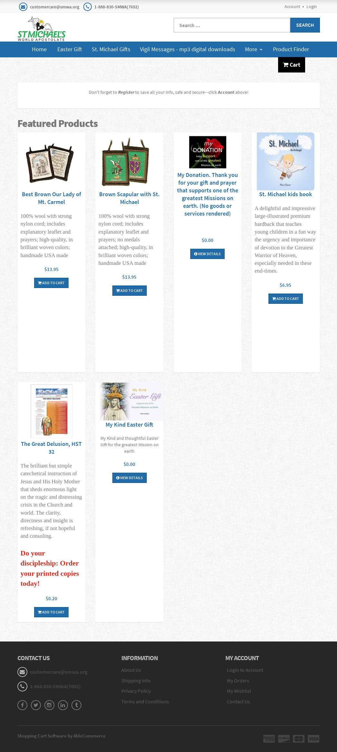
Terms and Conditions (145, 701)
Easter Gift (69, 49)
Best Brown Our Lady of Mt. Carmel (51, 198)
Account (292, 6)
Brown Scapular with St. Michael (129, 198)
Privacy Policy (136, 691)
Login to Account (245, 670)
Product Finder (291, 49)
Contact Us (150, 64)
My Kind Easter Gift (129, 424)
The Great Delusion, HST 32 (51, 447)
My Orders (238, 680)
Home (39, 49)
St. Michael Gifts (111, 49)
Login (311, 6)
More (253, 49)
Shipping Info (136, 680)
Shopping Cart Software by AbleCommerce (61, 736)
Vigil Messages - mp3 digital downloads (187, 49)
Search (305, 25)
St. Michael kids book (285, 194)
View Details (207, 253)
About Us (131, 670)
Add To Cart (51, 282)
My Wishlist (239, 691)
